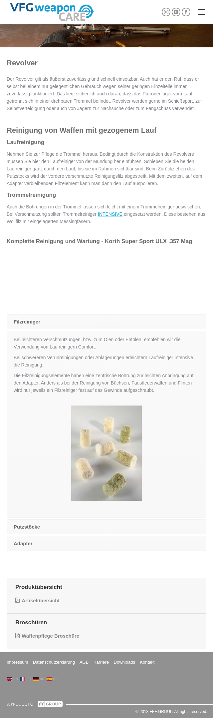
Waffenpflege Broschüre (47, 636)
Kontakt (147, 662)
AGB (84, 662)
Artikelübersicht (37, 600)
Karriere (101, 662)
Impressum (17, 662)
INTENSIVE (110, 214)
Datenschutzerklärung (54, 662)
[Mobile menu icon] (201, 12)
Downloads (124, 662)
